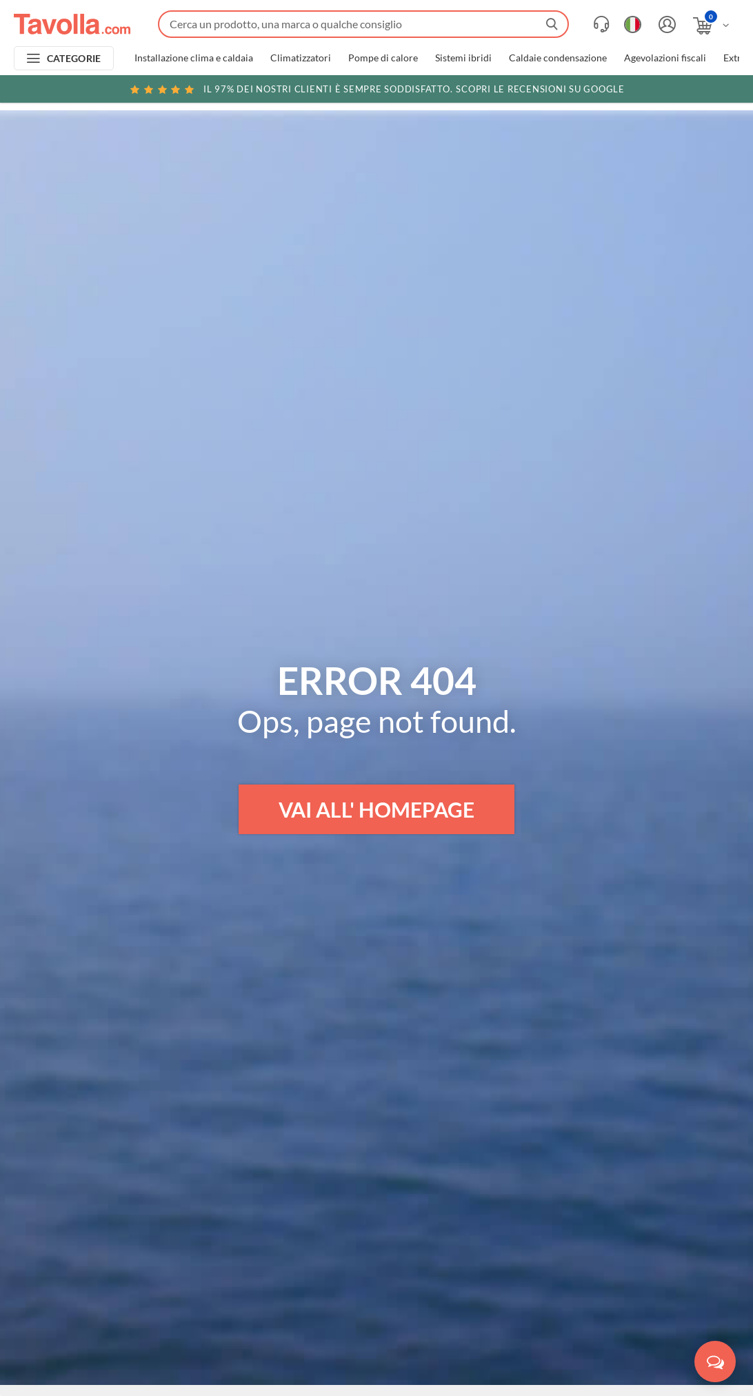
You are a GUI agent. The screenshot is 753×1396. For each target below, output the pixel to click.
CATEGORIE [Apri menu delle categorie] (74, 58)
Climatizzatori (300, 57)
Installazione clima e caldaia (193, 57)
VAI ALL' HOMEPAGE (376, 809)
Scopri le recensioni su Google (376, 89)
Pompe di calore (383, 57)
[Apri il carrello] (712, 25)
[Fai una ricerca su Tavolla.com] (363, 24)
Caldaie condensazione (558, 57)
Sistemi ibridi (463, 57)
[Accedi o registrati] (665, 24)
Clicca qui (654, 91)
